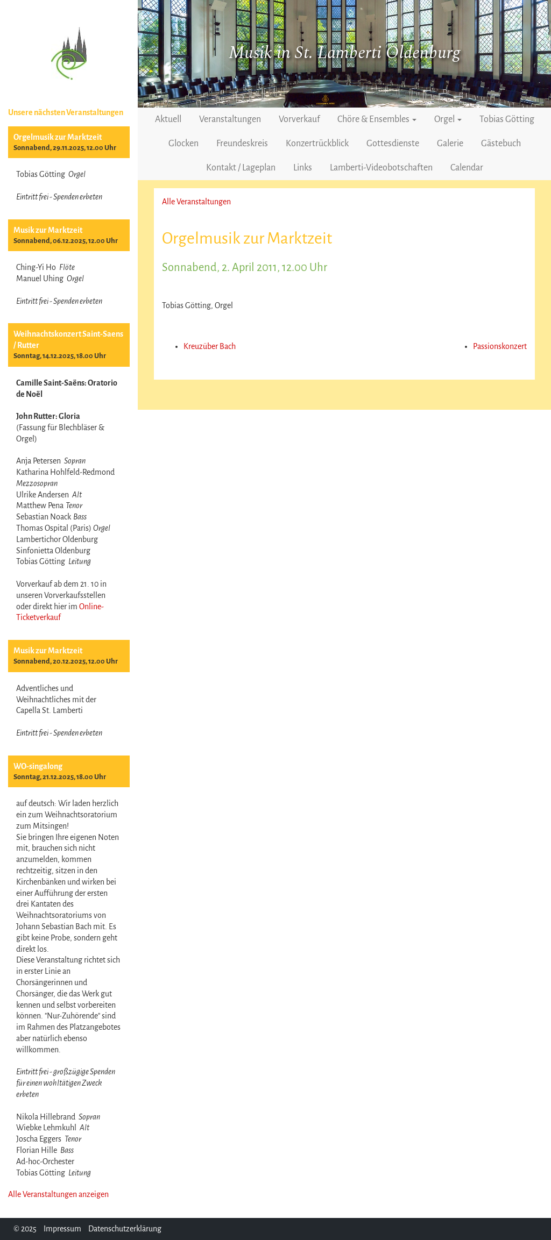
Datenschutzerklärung (124, 1228)
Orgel (448, 119)
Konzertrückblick (317, 143)
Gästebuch (501, 143)
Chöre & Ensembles (376, 119)
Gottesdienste (392, 143)
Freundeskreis (242, 143)
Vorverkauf (299, 119)
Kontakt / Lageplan (241, 168)
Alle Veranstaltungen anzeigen (58, 1194)
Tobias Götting (506, 119)
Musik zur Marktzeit (47, 230)
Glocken (183, 143)
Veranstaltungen (230, 119)
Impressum (62, 1228)
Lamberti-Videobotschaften (381, 168)
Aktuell (168, 119)
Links (302, 168)
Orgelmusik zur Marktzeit (57, 137)
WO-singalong (37, 766)
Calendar (466, 168)
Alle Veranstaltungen (196, 201)
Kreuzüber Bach (209, 346)
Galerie (450, 143)
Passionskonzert (500, 346)
